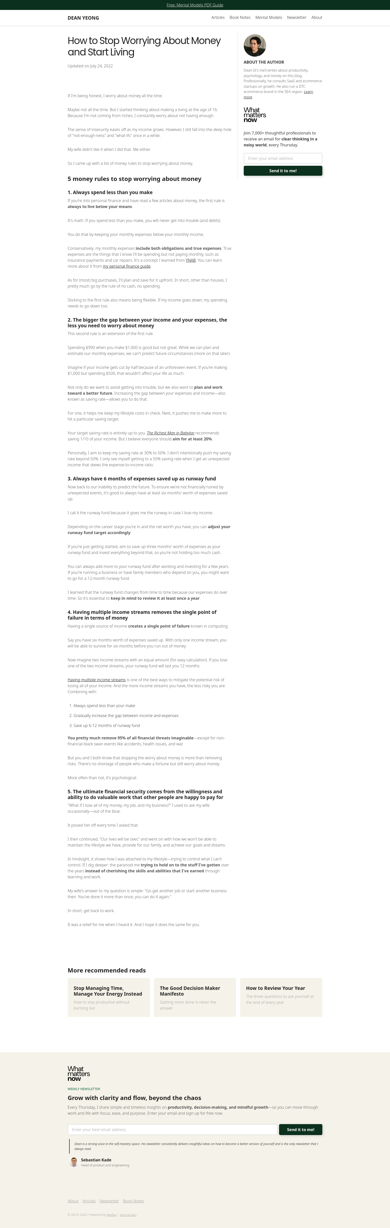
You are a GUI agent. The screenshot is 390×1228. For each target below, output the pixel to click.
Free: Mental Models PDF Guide (195, 5)
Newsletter (296, 17)
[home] (83, 18)
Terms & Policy (128, 1215)
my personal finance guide (127, 266)
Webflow (111, 1215)
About (316, 17)
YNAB (191, 260)
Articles (218, 17)
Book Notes (240, 17)
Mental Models (268, 17)
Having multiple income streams (97, 679)
